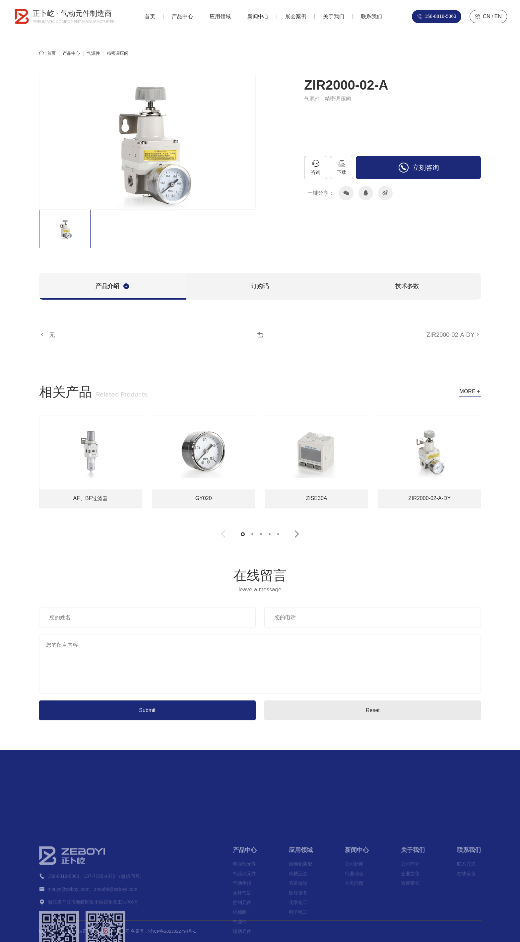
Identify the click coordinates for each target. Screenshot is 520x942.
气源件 (93, 53)
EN (498, 14)
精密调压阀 (117, 53)
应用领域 (301, 936)
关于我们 (413, 936)
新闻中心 (357, 936)
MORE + (470, 391)
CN (486, 14)
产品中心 (71, 53)
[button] (223, 534)
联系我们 (469, 936)
